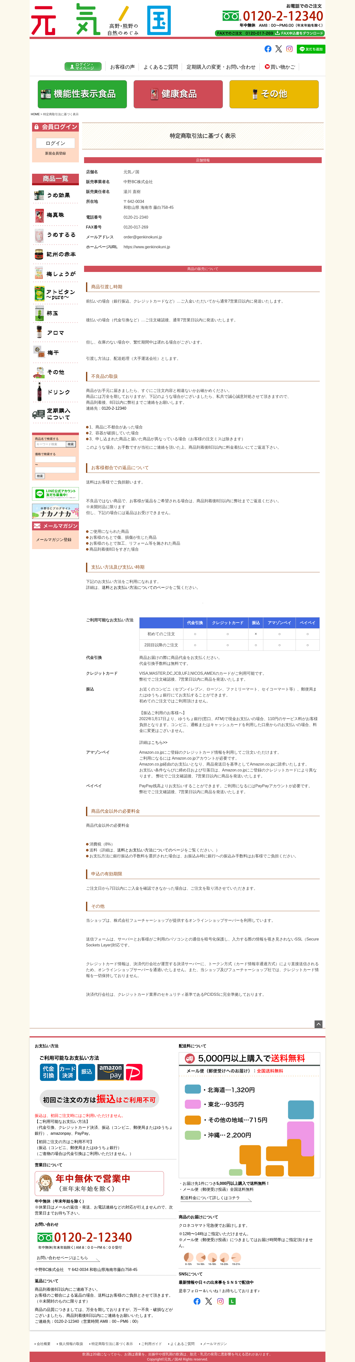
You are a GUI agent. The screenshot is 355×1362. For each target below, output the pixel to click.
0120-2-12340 (114, 408)
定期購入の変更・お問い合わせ (221, 67)
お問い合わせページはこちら (62, 1258)
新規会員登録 (55, 153)
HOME (35, 114)
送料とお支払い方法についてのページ (135, 587)
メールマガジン (215, 1344)
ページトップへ (318, 1024)
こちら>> (159, 742)
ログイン (55, 143)
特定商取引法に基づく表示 (112, 1344)
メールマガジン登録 (53, 539)
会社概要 (44, 1344)
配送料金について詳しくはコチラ (210, 1198)
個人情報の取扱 (71, 1344)
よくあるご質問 (160, 67)
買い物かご (279, 67)
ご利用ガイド (151, 1344)
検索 (71, 444)
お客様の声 (122, 67)
